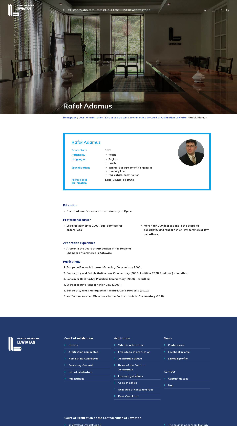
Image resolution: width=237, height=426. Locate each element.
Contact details (178, 378)
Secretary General (80, 365)
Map (170, 385)
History (73, 345)
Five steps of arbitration (134, 352)
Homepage (70, 117)
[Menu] (213, 10)
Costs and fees (83, 10)
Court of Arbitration (78, 338)
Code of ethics (127, 382)
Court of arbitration (91, 117)
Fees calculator (108, 10)
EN (227, 10)
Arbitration (122, 338)
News (168, 338)
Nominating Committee (83, 358)
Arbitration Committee (83, 352)
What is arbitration (131, 345)
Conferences (176, 345)
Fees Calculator (128, 396)
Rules (67, 10)
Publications (76, 378)
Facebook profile (179, 352)
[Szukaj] (205, 10)
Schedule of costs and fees (135, 389)
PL (222, 10)
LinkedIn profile (178, 358)
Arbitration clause (130, 358)
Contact (169, 371)
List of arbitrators (136, 10)
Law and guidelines (130, 376)
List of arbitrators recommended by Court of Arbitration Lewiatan (146, 117)
